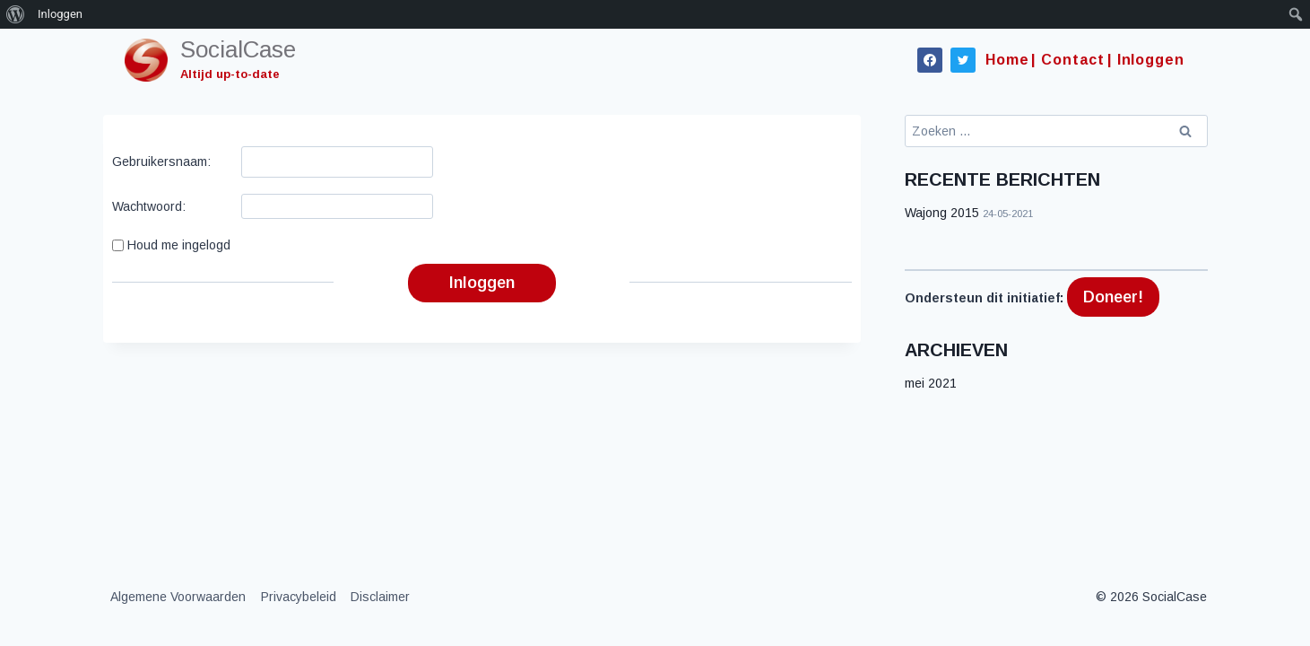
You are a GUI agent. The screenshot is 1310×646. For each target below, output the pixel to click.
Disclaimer (380, 596)
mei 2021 (931, 383)
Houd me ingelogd (178, 245)
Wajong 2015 (942, 212)
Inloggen (482, 283)
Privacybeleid (298, 596)
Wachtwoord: (149, 206)
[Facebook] (929, 60)
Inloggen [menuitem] (60, 14)
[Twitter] (963, 60)
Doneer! (1113, 297)
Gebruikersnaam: (161, 161)
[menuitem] (15, 14)
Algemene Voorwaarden (178, 596)
